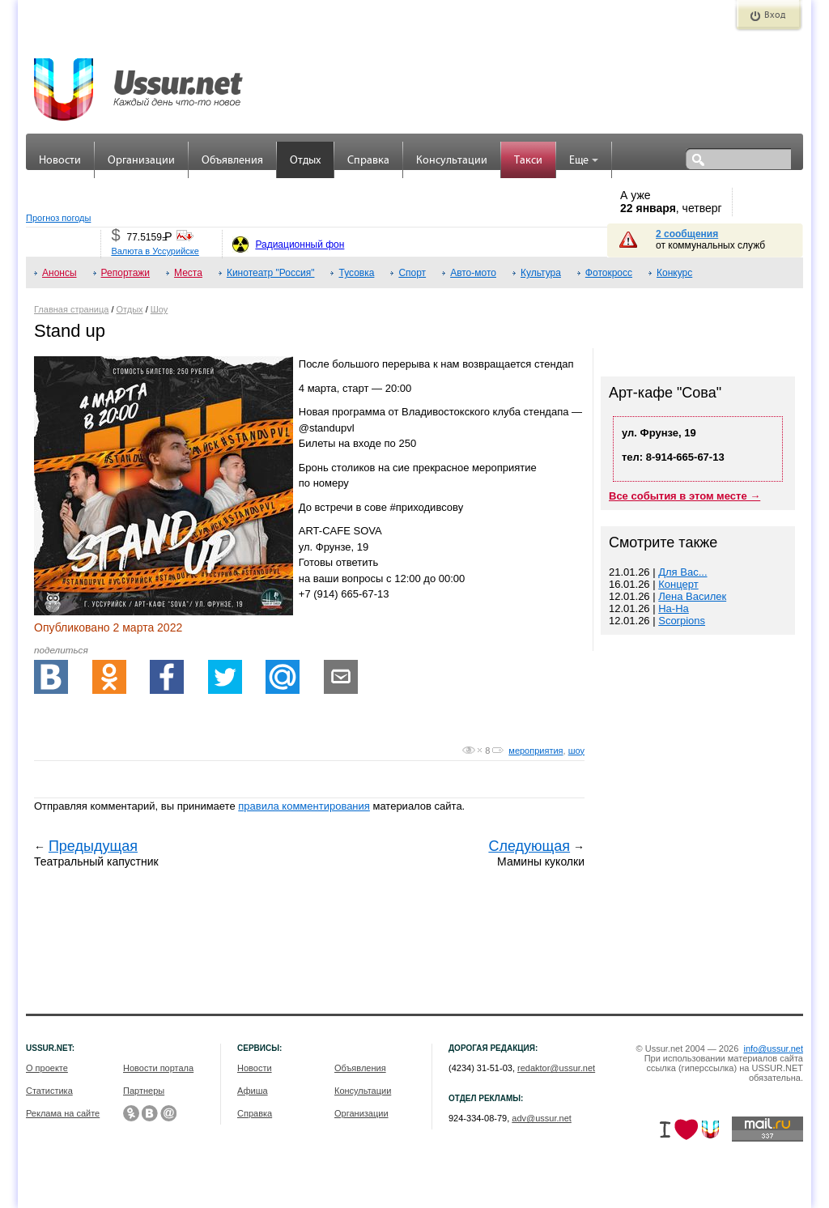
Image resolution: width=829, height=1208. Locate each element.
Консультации (451, 161)
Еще (583, 161)
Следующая (529, 846)
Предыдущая (93, 846)
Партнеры (143, 1090)
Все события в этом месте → (684, 496)
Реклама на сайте (63, 1113)
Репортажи (126, 273)
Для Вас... (682, 572)
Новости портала (158, 1068)
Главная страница (71, 309)
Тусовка (356, 273)
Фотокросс (608, 273)
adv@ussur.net (542, 1118)
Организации (141, 161)
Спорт (412, 273)
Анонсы (59, 273)
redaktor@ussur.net (556, 1068)
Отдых (305, 161)
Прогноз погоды (58, 218)
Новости (60, 161)
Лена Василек (692, 596)
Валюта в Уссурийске (154, 251)
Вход (774, 15)
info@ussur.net (773, 1048)
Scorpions (681, 621)
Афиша (252, 1090)
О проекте (47, 1068)
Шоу (159, 309)
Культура (541, 273)
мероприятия (535, 750)
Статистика (49, 1090)
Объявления (232, 161)
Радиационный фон (299, 244)
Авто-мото (473, 273)
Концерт (678, 584)
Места (188, 273)
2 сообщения (687, 234)
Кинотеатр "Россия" (271, 273)
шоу (576, 750)
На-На (673, 608)
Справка (368, 161)
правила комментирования (304, 806)
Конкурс (674, 273)
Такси (528, 161)
